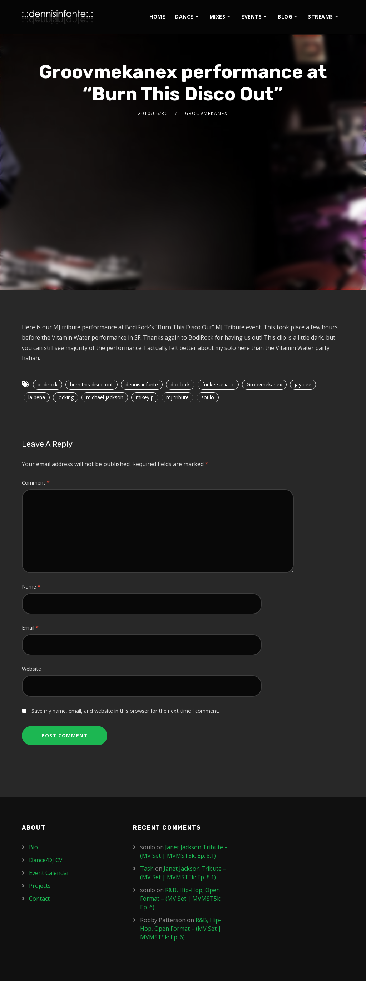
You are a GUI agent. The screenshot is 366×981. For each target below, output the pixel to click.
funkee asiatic (218, 384)
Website (31, 668)
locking (66, 397)
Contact (39, 898)
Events (251, 16)
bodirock (48, 384)
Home (157, 16)
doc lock (180, 384)
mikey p (145, 397)
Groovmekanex (206, 113)
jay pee (303, 384)
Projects (40, 886)
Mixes (217, 16)
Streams (320, 16)
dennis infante (141, 384)
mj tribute (177, 397)
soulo (207, 397)
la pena (36, 397)
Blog (285, 16)
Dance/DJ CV (46, 860)
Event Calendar (49, 873)
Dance (184, 16)
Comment (36, 482)
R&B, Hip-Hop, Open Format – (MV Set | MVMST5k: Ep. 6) (180, 898)
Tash (147, 868)
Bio (33, 847)
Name (31, 586)
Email (30, 627)
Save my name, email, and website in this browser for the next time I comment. (125, 710)
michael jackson (104, 397)
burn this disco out (91, 384)
